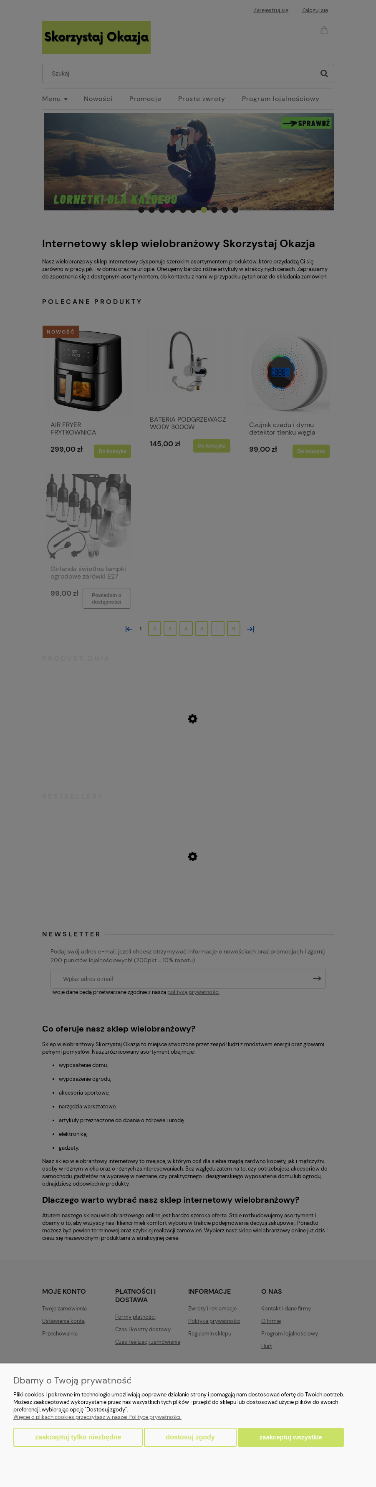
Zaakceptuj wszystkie (291, 1437)
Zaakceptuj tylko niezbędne (78, 1437)
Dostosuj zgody (190, 1437)
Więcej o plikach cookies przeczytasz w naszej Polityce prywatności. (97, 1417)
